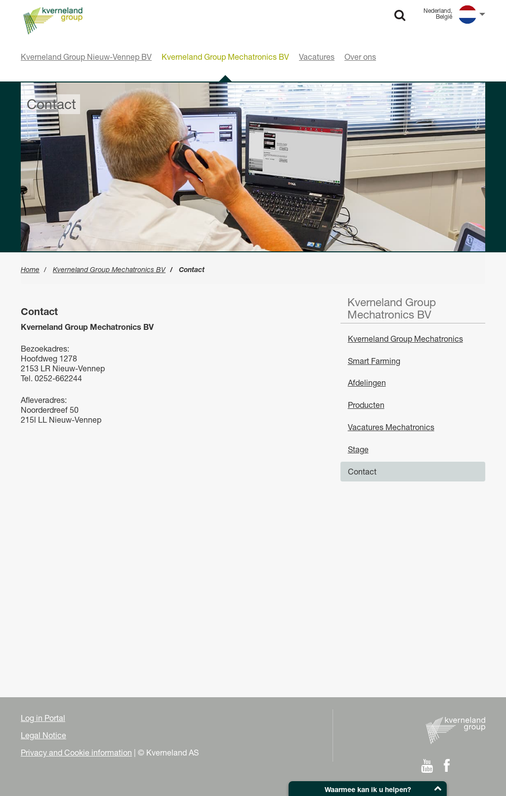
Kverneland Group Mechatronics (405, 339)
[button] (368, 788)
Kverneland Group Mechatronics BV (109, 269)
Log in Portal (43, 718)
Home (30, 269)
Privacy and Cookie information (76, 752)
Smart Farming (374, 361)
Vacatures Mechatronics (391, 427)
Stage (358, 449)
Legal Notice (43, 735)
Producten (366, 405)
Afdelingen (367, 383)
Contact (362, 472)
